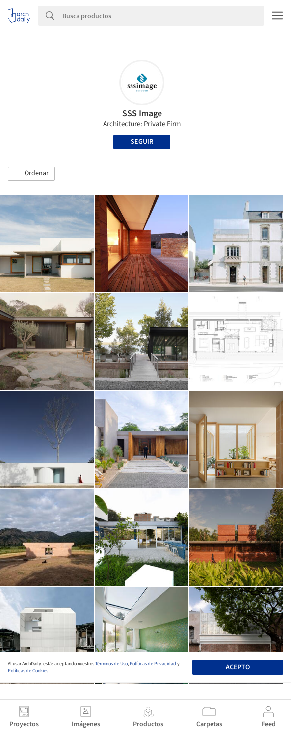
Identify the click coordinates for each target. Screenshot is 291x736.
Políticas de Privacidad (153, 663)
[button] (31, 174)
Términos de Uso (111, 663)
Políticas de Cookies (28, 670)
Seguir (142, 142)
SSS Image (142, 114)
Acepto (238, 667)
